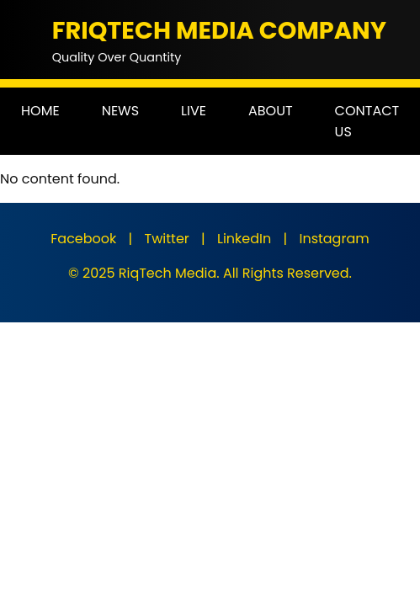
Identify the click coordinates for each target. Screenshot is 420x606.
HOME (40, 110)
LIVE (193, 110)
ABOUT (270, 110)
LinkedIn (244, 238)
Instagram (334, 238)
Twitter (167, 238)
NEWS (120, 110)
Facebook (83, 238)
